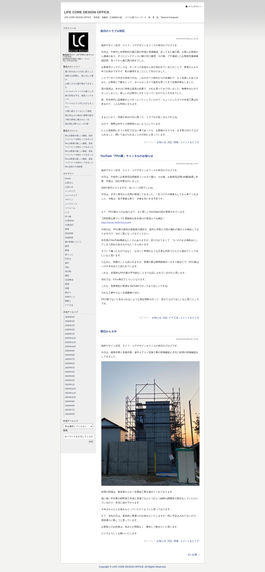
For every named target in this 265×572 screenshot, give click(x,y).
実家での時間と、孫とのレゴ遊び (79, 78)
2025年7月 (70, 359)
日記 (169, 142)
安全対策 (69, 233)
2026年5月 (70, 317)
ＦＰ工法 (173, 317)
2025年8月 (70, 355)
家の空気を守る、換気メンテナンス (79, 97)
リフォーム (70, 208)
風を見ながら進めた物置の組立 (79, 115)
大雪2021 (69, 225)
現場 (176, 142)
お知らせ (161, 142)
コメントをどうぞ (189, 142)
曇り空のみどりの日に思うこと (79, 71)
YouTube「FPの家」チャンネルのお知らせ (126, 155)
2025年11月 (70, 342)
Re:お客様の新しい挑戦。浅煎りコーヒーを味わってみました (79, 137)
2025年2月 (70, 380)
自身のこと (70, 297)
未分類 (68, 271)
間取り (68, 301)
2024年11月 (70, 393)
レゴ (67, 212)
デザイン (69, 199)
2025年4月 (70, 372)
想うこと (69, 254)
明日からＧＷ (108, 331)
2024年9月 (70, 401)
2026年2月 (70, 329)
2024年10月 (70, 397)
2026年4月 (70, 321)
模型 (67, 275)
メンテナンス (71, 204)
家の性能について (73, 242)
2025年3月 (70, 376)
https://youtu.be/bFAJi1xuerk (116, 222)
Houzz (68, 178)
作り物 (68, 216)
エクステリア (71, 195)
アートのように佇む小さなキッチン (79, 105)
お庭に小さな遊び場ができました (79, 85)
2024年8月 (70, 405)
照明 (67, 284)
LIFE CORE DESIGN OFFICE (86, 12)
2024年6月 (70, 414)
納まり (68, 292)
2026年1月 (70, 334)
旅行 (67, 263)
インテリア (70, 191)
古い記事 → (194, 554)
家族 (67, 250)
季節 (67, 229)
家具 (67, 246)
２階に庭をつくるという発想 (78, 111)
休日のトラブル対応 (112, 30)
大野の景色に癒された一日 (77, 119)
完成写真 (69, 237)
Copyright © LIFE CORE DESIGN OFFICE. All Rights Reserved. (132, 566)
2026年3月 (70, 325)
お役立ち (69, 183)
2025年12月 (70, 338)
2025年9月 (70, 351)
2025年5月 (70, 367)
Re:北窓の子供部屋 (73, 167)
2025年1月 (70, 384)
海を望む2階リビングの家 (77, 124)
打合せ (68, 259)
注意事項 (69, 280)
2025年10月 (70, 346)
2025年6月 (70, 363)
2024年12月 (70, 389)
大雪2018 (69, 221)
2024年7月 (70, 410)
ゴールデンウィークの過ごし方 (79, 91)
